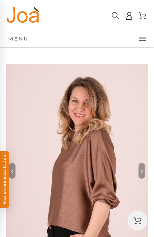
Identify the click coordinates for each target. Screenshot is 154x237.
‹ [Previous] (12, 170)
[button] (137, 220)
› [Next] (141, 170)
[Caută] (115, 16)
